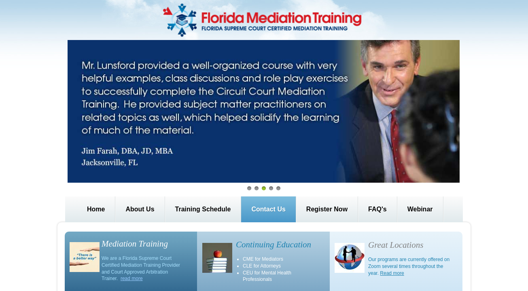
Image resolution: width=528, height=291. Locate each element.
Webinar (420, 209)
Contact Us (268, 209)
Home (96, 209)
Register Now (327, 209)
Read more (392, 273)
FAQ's (377, 209)
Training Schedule (203, 209)
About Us (139, 209)
